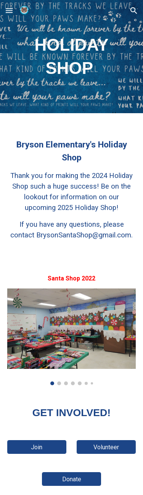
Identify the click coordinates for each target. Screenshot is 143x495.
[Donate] (71, 479)
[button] (9, 10)
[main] (71, 56)
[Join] (37, 447)
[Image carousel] (71, 336)
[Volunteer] (106, 447)
